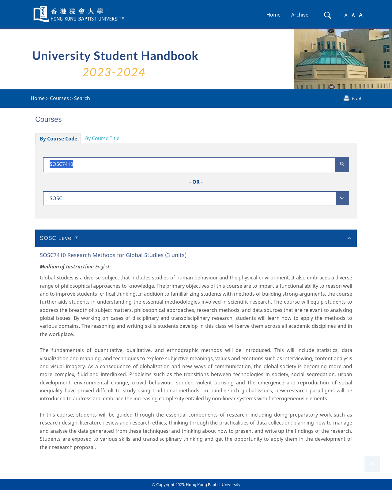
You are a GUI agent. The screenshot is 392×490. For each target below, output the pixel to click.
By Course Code (58, 138)
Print (356, 98)
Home (273, 14)
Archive (299, 14)
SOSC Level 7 (59, 238)
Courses (59, 98)
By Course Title (102, 138)
